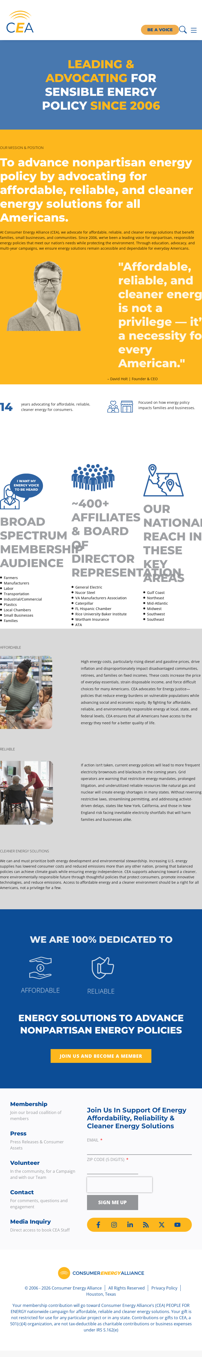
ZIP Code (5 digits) (106, 1159)
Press (18, 1133)
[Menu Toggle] (194, 30)
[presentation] (119, 1184)
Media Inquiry (30, 1221)
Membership (28, 1104)
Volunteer (25, 1162)
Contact (22, 1192)
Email (93, 1140)
